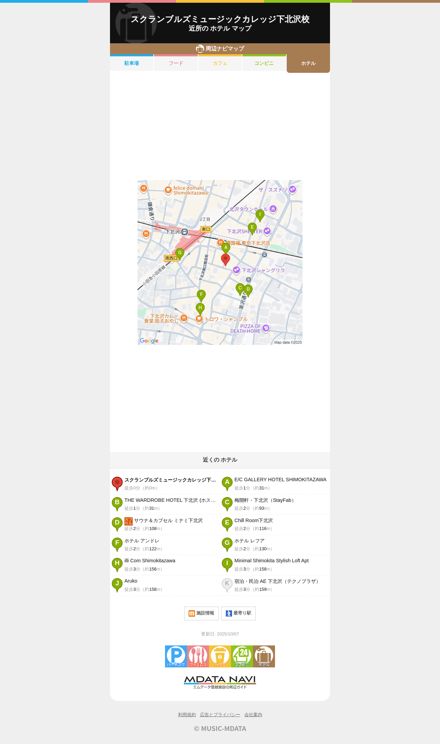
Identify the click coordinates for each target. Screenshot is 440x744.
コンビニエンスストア (242, 656)
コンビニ (264, 63)
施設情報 (201, 613)
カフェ (220, 63)
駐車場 (131, 63)
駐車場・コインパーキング (176, 656)
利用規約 (187, 714)
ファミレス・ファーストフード (198, 656)
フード (176, 63)
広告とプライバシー (220, 714)
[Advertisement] (220, 126)
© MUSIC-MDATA (220, 728)
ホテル (308, 63)
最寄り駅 (238, 613)
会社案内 (253, 714)
